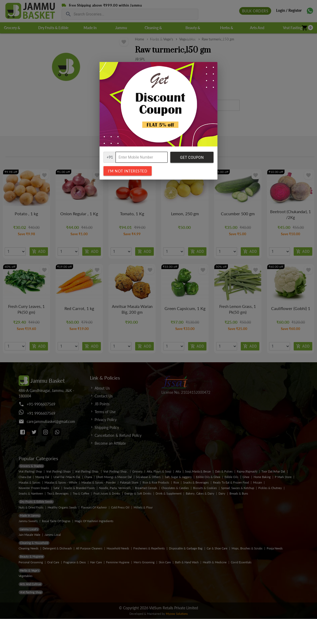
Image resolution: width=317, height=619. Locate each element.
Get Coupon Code (192, 159)
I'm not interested (127, 171)
